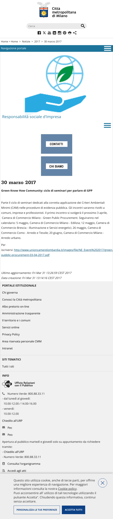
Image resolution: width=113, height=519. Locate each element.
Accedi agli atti (17, 471)
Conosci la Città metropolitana (21, 300)
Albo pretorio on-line (15, 307)
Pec (10, 428)
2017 (37, 41)
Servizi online (10, 327)
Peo (10, 435)
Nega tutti (102, 482)
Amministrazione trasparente (21, 313)
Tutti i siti (8, 366)
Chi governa (10, 293)
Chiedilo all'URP (12, 421)
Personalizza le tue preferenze (37, 509)
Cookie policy (67, 489)
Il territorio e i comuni (16, 320)
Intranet (7, 348)
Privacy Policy (11, 334)
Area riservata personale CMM (22, 341)
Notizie (26, 41)
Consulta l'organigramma (24, 464)
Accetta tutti (73, 509)
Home (4, 41)
